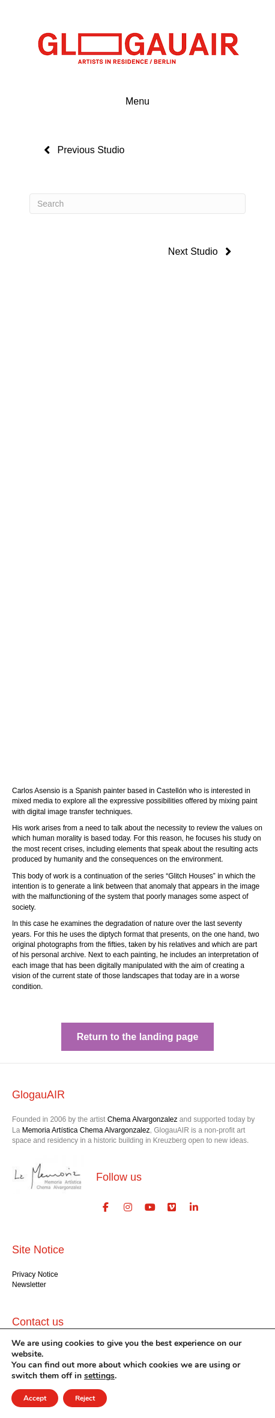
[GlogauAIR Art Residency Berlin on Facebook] (105, 1207)
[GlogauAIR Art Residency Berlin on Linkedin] (194, 1207)
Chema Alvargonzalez (142, 1119)
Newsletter (29, 1284)
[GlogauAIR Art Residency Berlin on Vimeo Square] (172, 1207)
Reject (85, 1398)
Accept (34, 1398)
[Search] (137, 203)
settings (99, 1376)
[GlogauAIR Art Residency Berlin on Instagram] (128, 1207)
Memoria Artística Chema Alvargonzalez (86, 1130)
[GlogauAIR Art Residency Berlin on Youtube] (150, 1207)
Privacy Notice (35, 1274)
